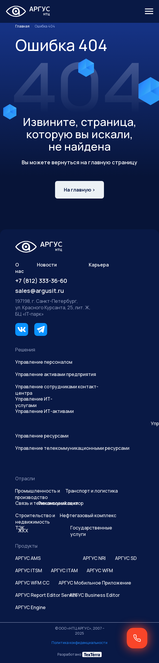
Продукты (26, 546)
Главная (22, 26)
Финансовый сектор (60, 503)
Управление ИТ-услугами (33, 402)
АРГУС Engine (30, 607)
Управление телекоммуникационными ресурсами (72, 448)
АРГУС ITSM (28, 570)
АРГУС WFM (100, 570)
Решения (25, 349)
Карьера (99, 265)
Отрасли (25, 478)
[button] (137, 638)
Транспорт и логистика (91, 491)
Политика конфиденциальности (79, 642)
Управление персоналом (43, 362)
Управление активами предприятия (55, 374)
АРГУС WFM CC (32, 583)
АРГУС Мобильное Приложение (95, 583)
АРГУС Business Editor (94, 595)
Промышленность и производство (37, 494)
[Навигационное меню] (149, 11)
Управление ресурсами (42, 436)
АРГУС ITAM (64, 570)
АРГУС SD (126, 558)
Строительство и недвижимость (35, 518)
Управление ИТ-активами (44, 411)
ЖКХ (23, 530)
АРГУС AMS (28, 558)
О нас (19, 268)
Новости (47, 265)
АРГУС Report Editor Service (46, 595)
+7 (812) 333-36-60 (41, 281)
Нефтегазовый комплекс (88, 515)
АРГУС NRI (94, 558)
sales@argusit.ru (39, 291)
